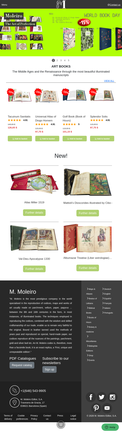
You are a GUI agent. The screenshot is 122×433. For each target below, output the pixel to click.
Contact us (115, 4)
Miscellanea (91, 341)
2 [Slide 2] (57, 60)
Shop (91, 355)
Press (60, 415)
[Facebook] (91, 397)
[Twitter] (102, 397)
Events (92, 360)
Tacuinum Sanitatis (19, 116)
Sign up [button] (49, 369)
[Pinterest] (96, 408)
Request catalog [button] (22, 365)
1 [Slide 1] (53, 60)
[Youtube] (107, 408)
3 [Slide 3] (61, 60)
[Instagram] (112, 397)
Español (107, 299)
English (107, 294)
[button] (9, 32)
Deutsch (107, 289)
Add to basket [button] (19, 139)
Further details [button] (34, 212)
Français (108, 303)
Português (108, 313)
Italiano (107, 308)
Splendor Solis (99, 116)
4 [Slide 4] (64, 60)
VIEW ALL (109, 81)
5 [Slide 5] (68, 60)
